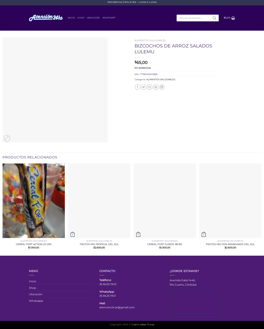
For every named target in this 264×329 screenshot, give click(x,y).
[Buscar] (214, 18)
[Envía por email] (150, 87)
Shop (80, 17)
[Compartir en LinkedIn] (162, 87)
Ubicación (93, 17)
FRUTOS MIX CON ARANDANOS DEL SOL (230, 244)
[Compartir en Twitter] (143, 87)
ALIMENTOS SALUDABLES (150, 40)
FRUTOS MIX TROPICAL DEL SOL (99, 244)
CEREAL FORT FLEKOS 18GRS (164, 244)
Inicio (71, 17)
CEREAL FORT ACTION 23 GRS (34, 244)
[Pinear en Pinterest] (156, 87)
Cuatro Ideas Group (142, 324)
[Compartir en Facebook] (137, 87)
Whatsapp (109, 17)
